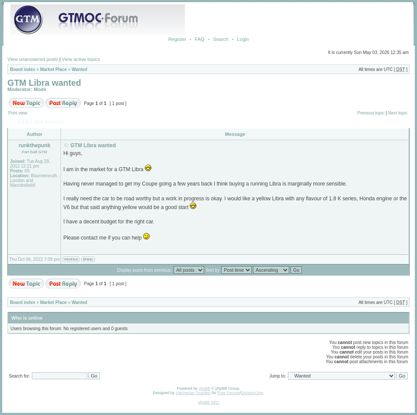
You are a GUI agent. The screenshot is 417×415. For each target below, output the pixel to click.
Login (243, 39)
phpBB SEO (208, 402)
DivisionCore (252, 393)
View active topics (81, 59)
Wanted (79, 69)
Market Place (53, 69)
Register (177, 39)
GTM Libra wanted (44, 83)
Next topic (397, 113)
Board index (22, 69)
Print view (17, 113)
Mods (40, 89)
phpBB (204, 388)
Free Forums (228, 393)
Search (221, 39)
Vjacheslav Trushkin (193, 393)
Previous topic (371, 113)
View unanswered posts (32, 59)
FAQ (200, 39)
